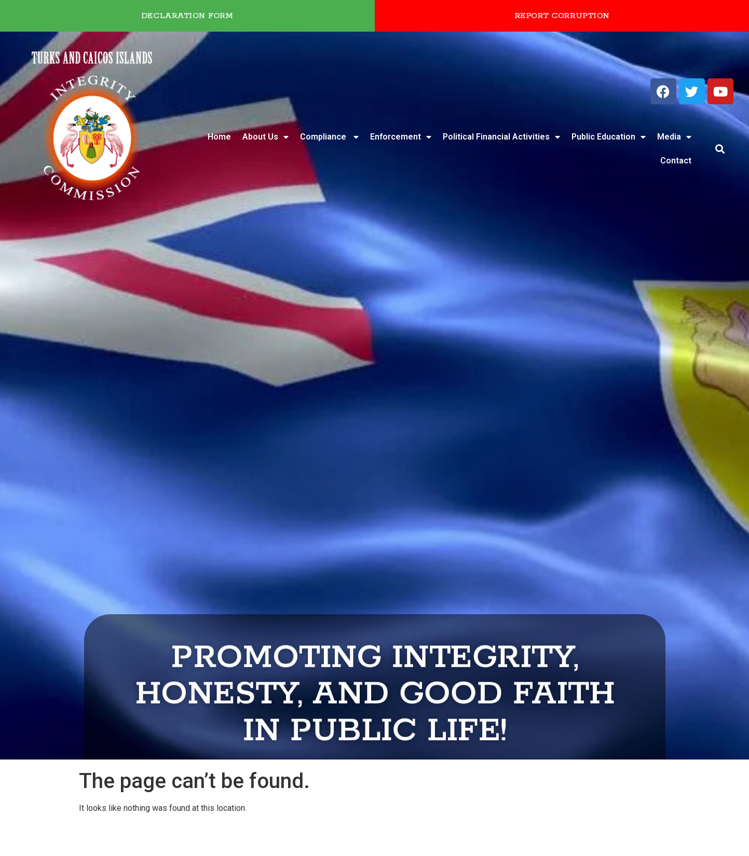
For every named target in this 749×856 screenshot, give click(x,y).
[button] (720, 149)
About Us (265, 137)
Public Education (608, 137)
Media (674, 137)
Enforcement (400, 137)
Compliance (329, 137)
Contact (675, 160)
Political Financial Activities (501, 137)
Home (219, 137)
